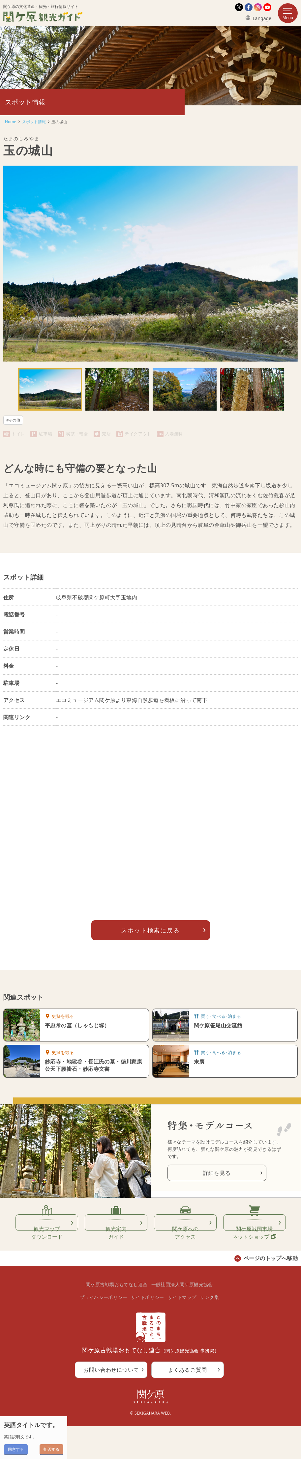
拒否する (51, 1449)
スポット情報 (34, 121)
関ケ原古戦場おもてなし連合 (116, 1317)
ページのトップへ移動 (271, 1291)
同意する (16, 1449)
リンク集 (209, 1330)
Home (10, 121)
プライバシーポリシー (103, 1330)
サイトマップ (182, 1330)
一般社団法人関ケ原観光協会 (182, 1317)
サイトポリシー (147, 1330)
